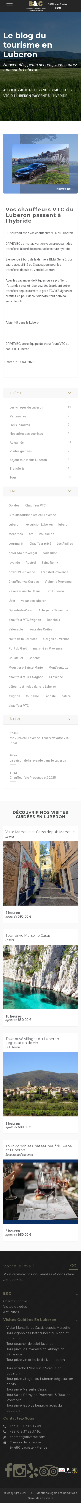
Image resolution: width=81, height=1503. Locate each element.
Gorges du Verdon (56, 639)
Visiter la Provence (58, 581)
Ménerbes (16, 534)
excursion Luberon (39, 524)
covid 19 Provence (22, 572)
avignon (14, 696)
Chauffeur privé (40, 543)
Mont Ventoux (58, 667)
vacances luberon (33, 601)
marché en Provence (47, 648)
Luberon (14, 524)
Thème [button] (16, 393)
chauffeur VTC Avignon (25, 620)
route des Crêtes (40, 629)
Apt (31, 534)
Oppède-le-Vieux (21, 610)
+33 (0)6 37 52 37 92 (25, 1431)
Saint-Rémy (49, 562)
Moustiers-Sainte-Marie (26, 667)
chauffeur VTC (19, 705)
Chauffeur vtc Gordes (24, 581)
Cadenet (34, 658)
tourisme (32, 696)
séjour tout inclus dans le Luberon (33, 686)
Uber (12, 601)
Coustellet (16, 658)
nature (66, 696)
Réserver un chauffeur (24, 591)
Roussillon (46, 534)
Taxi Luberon (55, 591)
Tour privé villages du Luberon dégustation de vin (32, 1041)
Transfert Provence (54, 572)
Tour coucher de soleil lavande (29, 1344)
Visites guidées (15, 1307)
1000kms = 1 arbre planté (57, 6)
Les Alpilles (65, 543)
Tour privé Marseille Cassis (27, 935)
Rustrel (31, 562)
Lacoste (50, 696)
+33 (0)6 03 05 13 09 (25, 1426)
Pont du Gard (18, 648)
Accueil (10, 90)
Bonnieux (53, 620)
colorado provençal (23, 553)
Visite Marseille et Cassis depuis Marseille (40, 832)
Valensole (16, 629)
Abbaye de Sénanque (53, 610)
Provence (56, 677)
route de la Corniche (23, 639)
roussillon (50, 553)
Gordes (14, 505)
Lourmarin (16, 543)
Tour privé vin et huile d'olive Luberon (35, 1360)
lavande (14, 562)
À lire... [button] (17, 719)
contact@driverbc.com (28, 1437)
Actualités (30, 90)
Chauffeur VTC (35, 505)
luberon (63, 524)
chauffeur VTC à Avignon (26, 677)
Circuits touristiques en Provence (32, 515)
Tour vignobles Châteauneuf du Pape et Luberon (38, 1148)
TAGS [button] (14, 491)
